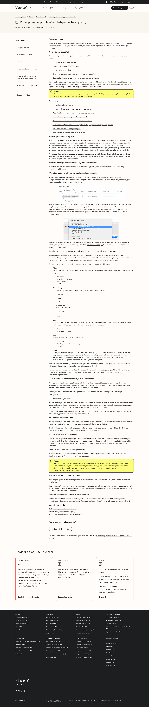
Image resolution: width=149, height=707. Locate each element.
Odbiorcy (31, 17)
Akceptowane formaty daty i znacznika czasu (65, 514)
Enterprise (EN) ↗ (43, 1)
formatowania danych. (95, 245)
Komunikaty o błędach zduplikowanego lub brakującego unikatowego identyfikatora (83, 125)
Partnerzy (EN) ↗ (54, 1)
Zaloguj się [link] (103, 597)
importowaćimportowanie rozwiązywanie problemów (72, 109)
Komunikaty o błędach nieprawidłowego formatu (70, 117)
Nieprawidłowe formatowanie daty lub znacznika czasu (72, 121)
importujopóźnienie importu (63, 105)
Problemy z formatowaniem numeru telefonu (69, 133)
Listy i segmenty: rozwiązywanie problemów (62, 17)
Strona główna (19, 1)
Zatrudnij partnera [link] (65, 597)
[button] (91, 194)
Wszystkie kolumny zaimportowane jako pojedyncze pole (73, 113)
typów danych (92, 366)
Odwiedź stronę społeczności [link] (28, 597)
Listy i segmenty (41, 17)
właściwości (103, 479)
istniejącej (55, 46)
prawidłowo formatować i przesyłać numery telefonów (111, 501)
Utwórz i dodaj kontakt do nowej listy (62, 511)
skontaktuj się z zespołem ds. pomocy (67, 468)
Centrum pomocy (30, 1)
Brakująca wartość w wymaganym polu (67, 129)
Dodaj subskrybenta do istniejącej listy (63, 509)
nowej (129, 43)
